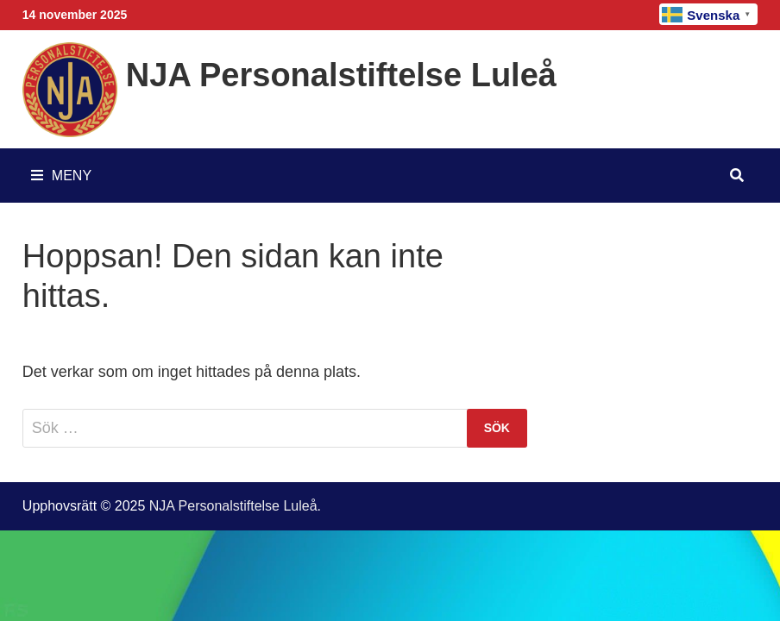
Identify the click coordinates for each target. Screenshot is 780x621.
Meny (61, 175)
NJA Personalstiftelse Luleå (341, 75)
